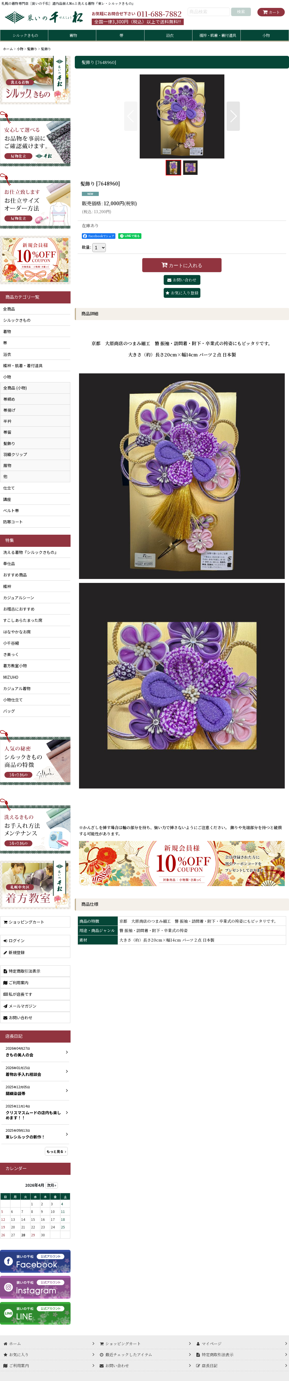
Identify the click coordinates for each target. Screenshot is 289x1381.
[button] (130, 116)
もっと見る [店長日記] (56, 1151)
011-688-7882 (159, 13)
